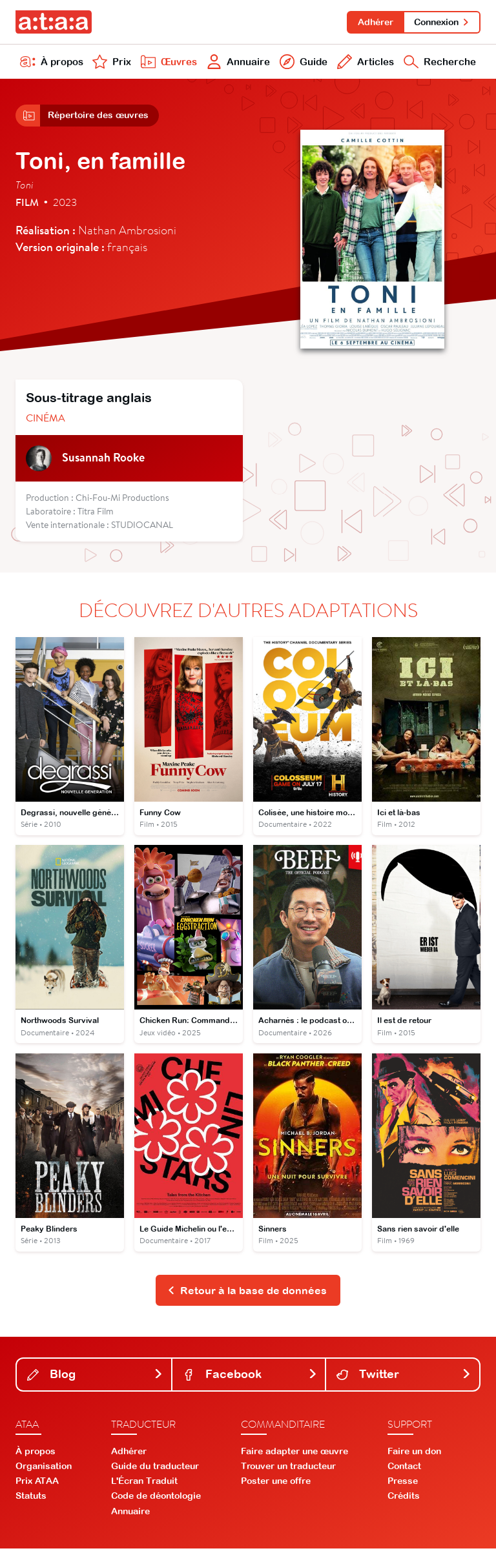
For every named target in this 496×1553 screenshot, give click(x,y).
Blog (95, 1378)
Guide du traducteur (155, 1470)
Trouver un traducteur (288, 1470)
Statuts (31, 1500)
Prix (111, 63)
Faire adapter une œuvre (294, 1455)
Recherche (439, 63)
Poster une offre (276, 1485)
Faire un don (414, 1455)
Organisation (44, 1470)
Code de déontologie (156, 1500)
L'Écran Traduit (144, 1485)
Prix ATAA (37, 1485)
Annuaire (237, 63)
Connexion (441, 22)
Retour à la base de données (247, 1294)
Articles (363, 63)
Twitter (403, 1378)
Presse (403, 1485)
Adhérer (373, 22)
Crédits (404, 1500)
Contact (404, 1470)
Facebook (250, 1378)
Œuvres (167, 63)
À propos (51, 63)
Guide (301, 63)
